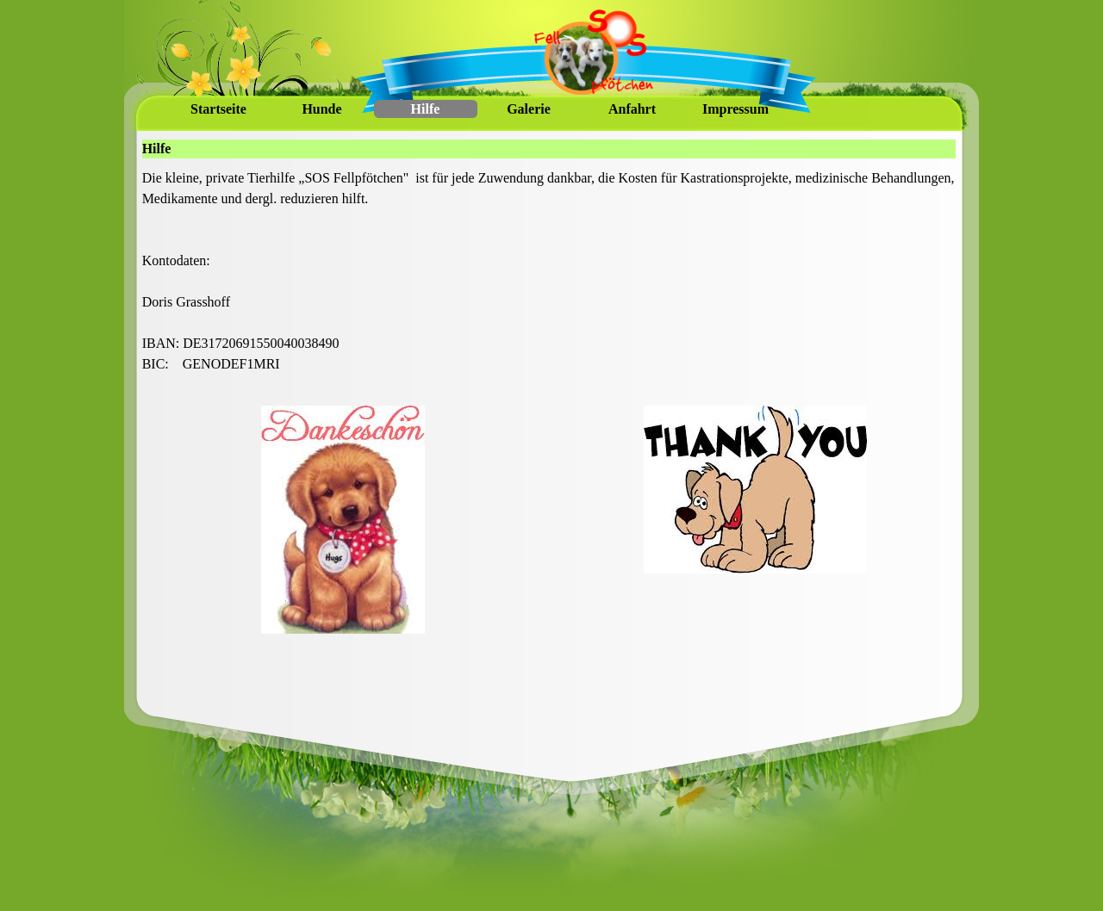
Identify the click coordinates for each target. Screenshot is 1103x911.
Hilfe (425, 109)
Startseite (218, 109)
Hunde (321, 109)
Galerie (529, 109)
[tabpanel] (549, 281)
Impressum (735, 109)
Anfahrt (632, 109)
